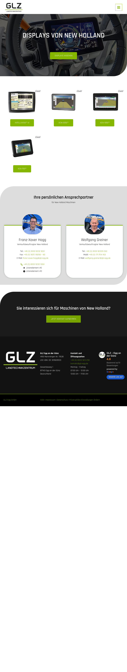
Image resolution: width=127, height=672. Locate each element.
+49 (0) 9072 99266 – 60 (34, 254)
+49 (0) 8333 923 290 (80, 360)
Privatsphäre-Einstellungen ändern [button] (84, 400)
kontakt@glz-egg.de (79, 363)
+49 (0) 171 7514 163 (97, 254)
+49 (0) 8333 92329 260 (96, 251)
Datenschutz (62, 400)
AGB (42, 400)
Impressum (50, 400)
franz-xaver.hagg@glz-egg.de (35, 258)
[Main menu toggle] (118, 7)
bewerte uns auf (115, 377)
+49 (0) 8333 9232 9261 (34, 251)
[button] (63, 122)
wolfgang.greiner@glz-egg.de (97, 258)
